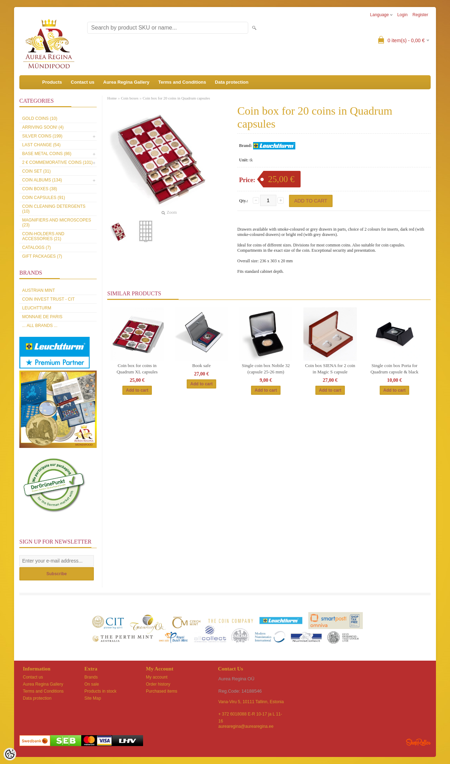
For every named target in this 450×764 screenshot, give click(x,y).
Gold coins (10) (39, 118)
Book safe (201, 365)
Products (52, 82)
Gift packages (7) (42, 256)
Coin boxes (130, 98)
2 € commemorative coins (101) (57, 162)
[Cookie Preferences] (10, 754)
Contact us (82, 82)
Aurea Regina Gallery (126, 82)
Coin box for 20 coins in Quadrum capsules (176, 98)
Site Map (92, 698)
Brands (91, 677)
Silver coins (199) (42, 136)
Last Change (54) (41, 144)
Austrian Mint (38, 290)
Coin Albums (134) (42, 180)
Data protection (231, 82)
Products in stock (100, 691)
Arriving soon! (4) (43, 127)
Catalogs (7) (36, 247)
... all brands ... (39, 325)
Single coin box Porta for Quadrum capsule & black (394, 368)
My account (156, 677)
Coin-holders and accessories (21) (43, 236)
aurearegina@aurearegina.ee (246, 726)
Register (420, 14)
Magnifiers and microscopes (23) (56, 222)
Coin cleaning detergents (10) (53, 209)
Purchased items (161, 691)
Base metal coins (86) (46, 153)
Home (112, 98)
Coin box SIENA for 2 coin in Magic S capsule (330, 368)
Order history (158, 684)
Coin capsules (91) (43, 197)
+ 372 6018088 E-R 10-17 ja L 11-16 (250, 715)
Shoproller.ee (418, 742)
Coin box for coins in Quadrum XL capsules (137, 368)
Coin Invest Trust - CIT (48, 299)
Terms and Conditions (182, 82)
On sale (91, 684)
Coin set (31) (36, 171)
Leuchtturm (36, 308)
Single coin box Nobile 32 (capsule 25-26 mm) (266, 368)
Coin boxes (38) (39, 188)
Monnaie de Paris (42, 316)
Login (402, 14)
